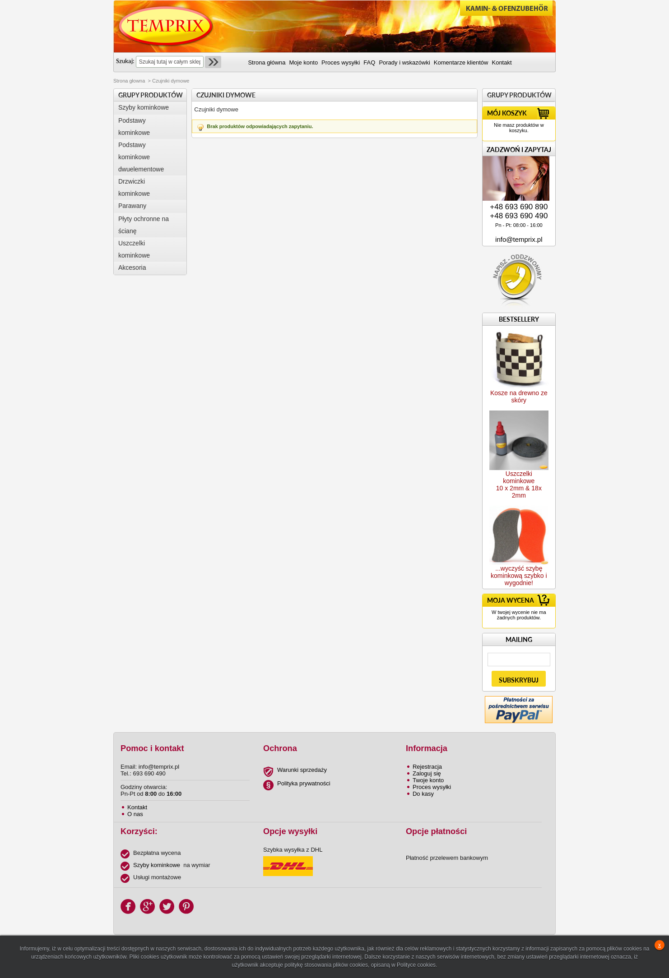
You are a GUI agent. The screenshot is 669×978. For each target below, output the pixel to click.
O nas (135, 814)
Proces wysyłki (432, 787)
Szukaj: (125, 61)
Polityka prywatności (303, 783)
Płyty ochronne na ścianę (143, 225)
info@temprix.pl (518, 239)
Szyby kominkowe (143, 107)
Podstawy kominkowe (134, 126)
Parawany (132, 205)
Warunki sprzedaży (302, 769)
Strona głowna (129, 80)
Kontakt (137, 807)
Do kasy (423, 793)
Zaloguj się (427, 773)
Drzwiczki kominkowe (134, 187)
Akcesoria (132, 267)
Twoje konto (428, 780)
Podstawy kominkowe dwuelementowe (141, 157)
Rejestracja (427, 766)
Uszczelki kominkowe (134, 249)
